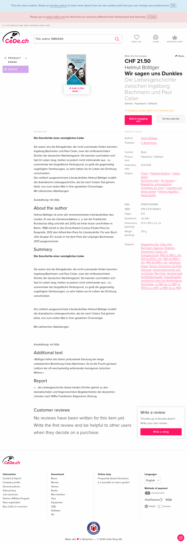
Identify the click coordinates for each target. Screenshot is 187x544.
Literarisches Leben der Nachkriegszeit (161, 281)
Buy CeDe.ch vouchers (15, 506)
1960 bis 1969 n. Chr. (170, 255)
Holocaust (146, 270)
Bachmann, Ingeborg (152, 248)
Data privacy (9, 490)
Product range (14, 60)
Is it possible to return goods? (114, 482)
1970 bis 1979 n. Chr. (151, 259)
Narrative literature (160, 173)
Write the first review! (136, 56)
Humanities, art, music (152, 188)
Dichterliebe (147, 284)
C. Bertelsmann (149, 143)
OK (173, 5)
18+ (53, 514)
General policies (11, 486)
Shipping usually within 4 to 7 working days (151, 110)
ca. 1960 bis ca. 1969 (165, 284)
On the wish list (170, 118)
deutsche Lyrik (174, 273)
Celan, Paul (166, 244)
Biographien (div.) (150, 244)
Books (12, 69)
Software (55, 510)
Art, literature (168, 180)
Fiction (144, 173)
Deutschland (147, 251)
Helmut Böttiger (149, 138)
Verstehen (169, 248)
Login (155, 39)
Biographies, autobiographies (156, 184)
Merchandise (58, 494)
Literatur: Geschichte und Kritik (165, 266)
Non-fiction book (150, 180)
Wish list (136, 39)
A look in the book (76, 89)
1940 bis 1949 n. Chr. (157, 262)
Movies (55, 482)
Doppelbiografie (172, 277)
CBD (53, 506)
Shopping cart (174, 39)
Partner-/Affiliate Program (16, 498)
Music (54, 478)
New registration (11, 502)
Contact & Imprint (12, 478)
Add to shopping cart (138, 120)
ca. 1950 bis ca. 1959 (170, 288)
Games (55, 486)
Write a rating (161, 431)
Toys (53, 498)
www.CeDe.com (55, 17)
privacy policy (58, 5)
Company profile (11, 482)
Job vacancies (10, 494)
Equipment (57, 502)
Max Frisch (160, 273)
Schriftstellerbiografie (152, 277)
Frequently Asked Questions (113, 478)
